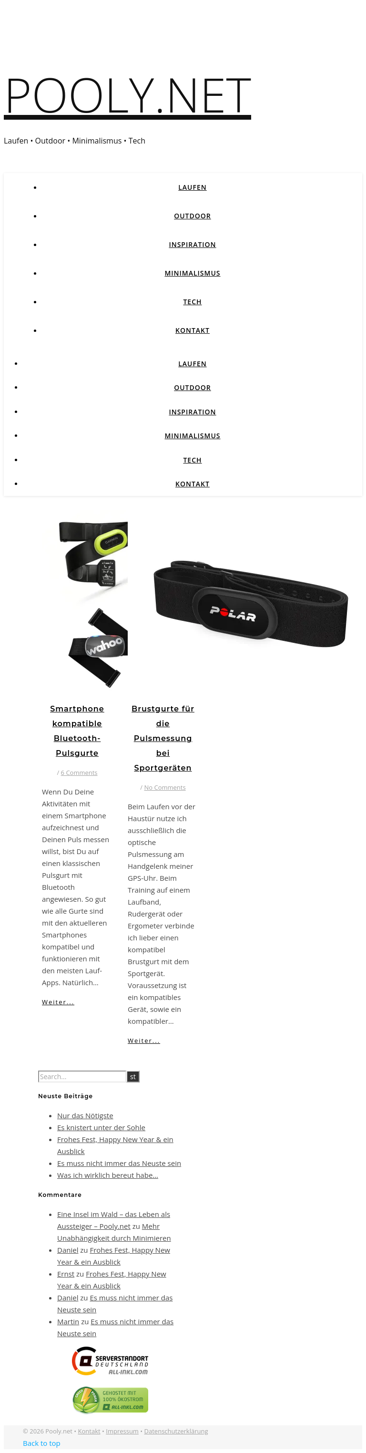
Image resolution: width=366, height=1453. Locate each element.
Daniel (67, 1250)
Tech (192, 301)
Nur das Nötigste (85, 1115)
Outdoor (192, 215)
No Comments (165, 787)
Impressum (122, 1431)
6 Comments (79, 772)
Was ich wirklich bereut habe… (107, 1175)
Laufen (192, 187)
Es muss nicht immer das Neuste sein (119, 1163)
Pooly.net (127, 94)
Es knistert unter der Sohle (101, 1127)
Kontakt (192, 330)
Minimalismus (192, 273)
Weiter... (58, 1002)
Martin (68, 1321)
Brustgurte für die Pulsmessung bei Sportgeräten (163, 738)
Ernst (65, 1273)
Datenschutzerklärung (176, 1431)
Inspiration (192, 244)
